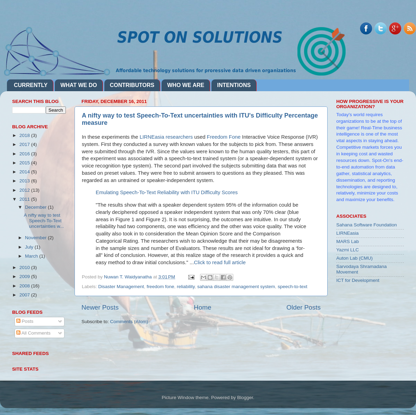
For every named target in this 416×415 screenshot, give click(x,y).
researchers (178, 137)
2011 (25, 199)
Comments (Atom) (129, 321)
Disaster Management (121, 286)
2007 (25, 294)
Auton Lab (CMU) (354, 258)
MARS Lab (347, 241)
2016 (25, 153)
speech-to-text (292, 286)
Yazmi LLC (347, 249)
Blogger (245, 397)
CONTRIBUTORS (132, 85)
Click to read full (219, 262)
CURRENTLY (30, 85)
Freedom (224, 137)
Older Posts (303, 307)
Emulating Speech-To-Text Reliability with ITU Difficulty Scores (167, 192)
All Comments (33, 333)
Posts (25, 321)
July (30, 247)
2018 (25, 135)
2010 (25, 267)
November (36, 237)
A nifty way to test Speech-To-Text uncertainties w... (44, 221)
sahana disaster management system (236, 286)
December (36, 207)
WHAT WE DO (78, 85)
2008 (25, 285)
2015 (25, 162)
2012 (25, 190)
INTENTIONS (234, 85)
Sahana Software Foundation (366, 224)
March (32, 256)
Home (202, 307)
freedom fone (160, 286)
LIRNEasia (347, 233)
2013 (25, 180)
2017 (25, 144)
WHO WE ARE (185, 85)
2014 (25, 171)
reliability (186, 286)
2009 (25, 276)
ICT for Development (357, 280)
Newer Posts (100, 307)
